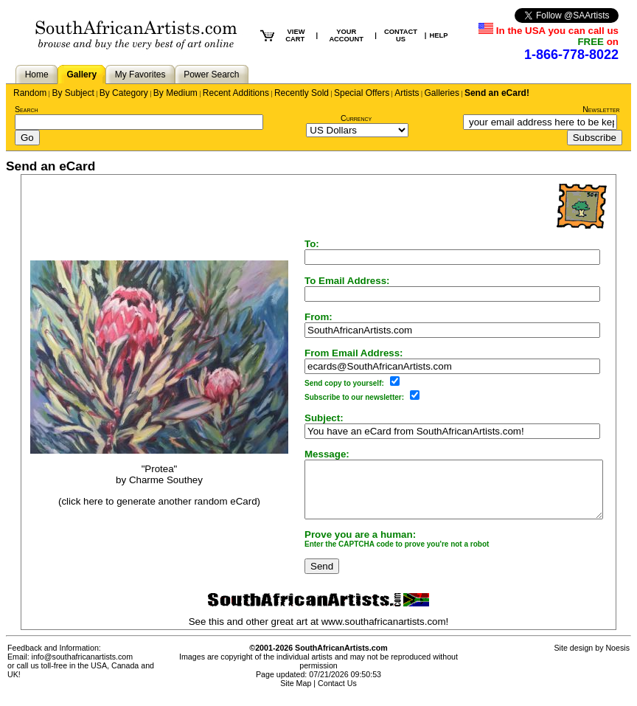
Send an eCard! (496, 93)
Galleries (442, 93)
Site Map (295, 694)
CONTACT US (400, 35)
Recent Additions (236, 93)
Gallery (81, 74)
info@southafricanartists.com (82, 667)
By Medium (175, 93)
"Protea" (145, 474)
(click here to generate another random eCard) (144, 506)
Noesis (617, 658)
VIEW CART (294, 35)
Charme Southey (151, 485)
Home (37, 74)
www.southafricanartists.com (386, 632)
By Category (124, 93)
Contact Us (337, 694)
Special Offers (361, 93)
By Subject (73, 93)
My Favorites (140, 74)
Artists (406, 93)
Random (29, 93)
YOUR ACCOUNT (346, 35)
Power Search (211, 74)
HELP (438, 35)
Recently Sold (301, 93)
